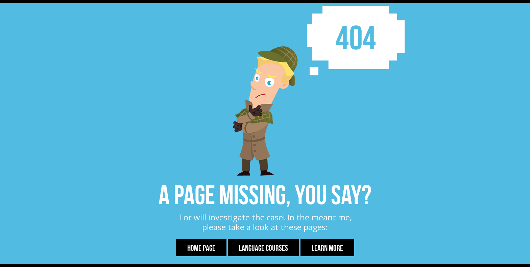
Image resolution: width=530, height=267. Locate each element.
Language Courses (263, 248)
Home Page (201, 248)
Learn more (327, 248)
